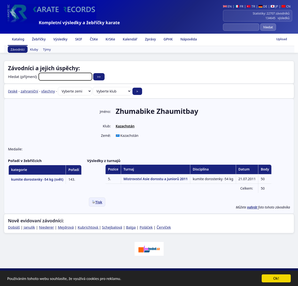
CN (286, 6)
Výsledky (60, 39)
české (12, 91)
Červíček (164, 227)
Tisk (97, 202)
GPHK (168, 39)
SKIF (78, 39)
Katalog (17, 39)
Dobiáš (14, 227)
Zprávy (150, 39)
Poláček (146, 227)
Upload (281, 39)
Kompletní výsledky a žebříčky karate (79, 22)
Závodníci (18, 49)
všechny (48, 91)
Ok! (276, 278)
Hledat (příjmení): (50, 76)
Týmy (47, 49)
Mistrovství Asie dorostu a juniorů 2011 (155, 179)
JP (274, 6)
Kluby (34, 49)
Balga (131, 227)
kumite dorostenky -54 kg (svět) (37, 179)
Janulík (29, 227)
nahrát (252, 207)
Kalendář (129, 39)
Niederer (46, 227)
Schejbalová (112, 227)
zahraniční (29, 91)
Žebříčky (38, 39)
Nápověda (188, 39)
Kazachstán (125, 126)
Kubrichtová (88, 227)
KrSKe (110, 39)
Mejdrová (66, 227)
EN (227, 6)
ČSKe (93, 39)
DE (263, 6)
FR (239, 6)
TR (251, 6)
